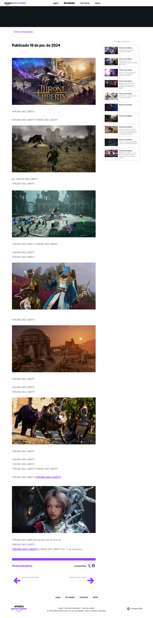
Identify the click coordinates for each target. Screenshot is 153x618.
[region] (122, 101)
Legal (61, 608)
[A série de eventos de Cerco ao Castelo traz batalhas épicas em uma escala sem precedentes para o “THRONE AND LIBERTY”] (121, 130)
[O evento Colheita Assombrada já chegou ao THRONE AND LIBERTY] (121, 142)
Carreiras (85, 3)
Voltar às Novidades (23, 32)
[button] (54, 81)
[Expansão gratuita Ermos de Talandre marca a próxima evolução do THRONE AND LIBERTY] (121, 84)
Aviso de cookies (88, 608)
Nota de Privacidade (72, 608)
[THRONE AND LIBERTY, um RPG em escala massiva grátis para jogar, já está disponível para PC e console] (121, 154)
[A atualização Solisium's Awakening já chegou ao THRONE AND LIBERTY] (121, 61)
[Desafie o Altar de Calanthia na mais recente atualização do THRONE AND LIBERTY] (121, 72)
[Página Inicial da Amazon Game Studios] (15, 3)
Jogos (55, 3)
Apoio (97, 3)
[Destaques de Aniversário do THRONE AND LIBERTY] (121, 50)
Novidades (69, 3)
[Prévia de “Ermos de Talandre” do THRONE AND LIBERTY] (121, 96)
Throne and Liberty (22, 566)
